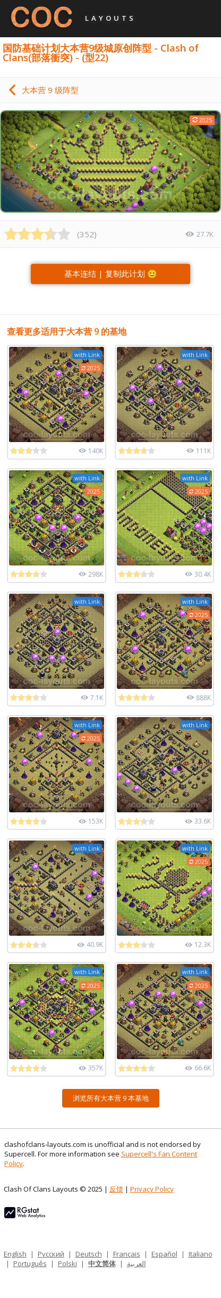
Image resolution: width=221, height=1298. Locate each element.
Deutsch (88, 1254)
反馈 (116, 1189)
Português (30, 1263)
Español (164, 1254)
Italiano (200, 1254)
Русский (51, 1254)
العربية (136, 1263)
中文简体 (102, 1263)
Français (126, 1254)
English (15, 1254)
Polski (67, 1263)
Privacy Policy (152, 1189)
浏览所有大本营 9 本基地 (111, 1098)
